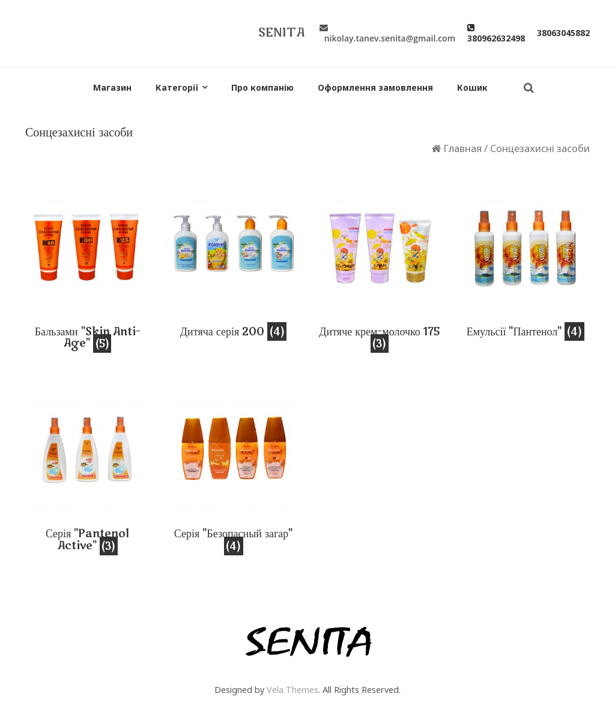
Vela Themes (292, 689)
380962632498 (496, 33)
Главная (462, 148)
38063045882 (563, 32)
